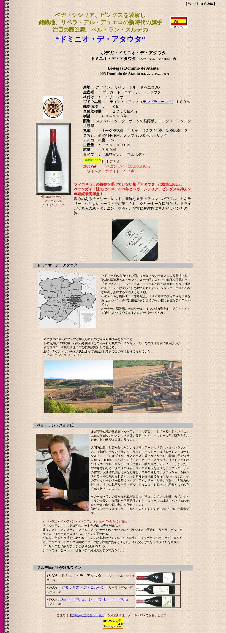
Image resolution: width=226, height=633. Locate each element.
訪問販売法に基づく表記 (87, 615)
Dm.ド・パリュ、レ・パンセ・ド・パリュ (94, 599)
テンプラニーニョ (157, 102)
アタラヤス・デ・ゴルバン (83, 587)
